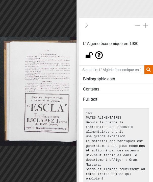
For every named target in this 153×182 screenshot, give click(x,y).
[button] (116, 53)
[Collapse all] (137, 25)
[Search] (148, 69)
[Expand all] (145, 25)
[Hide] (86, 25)
